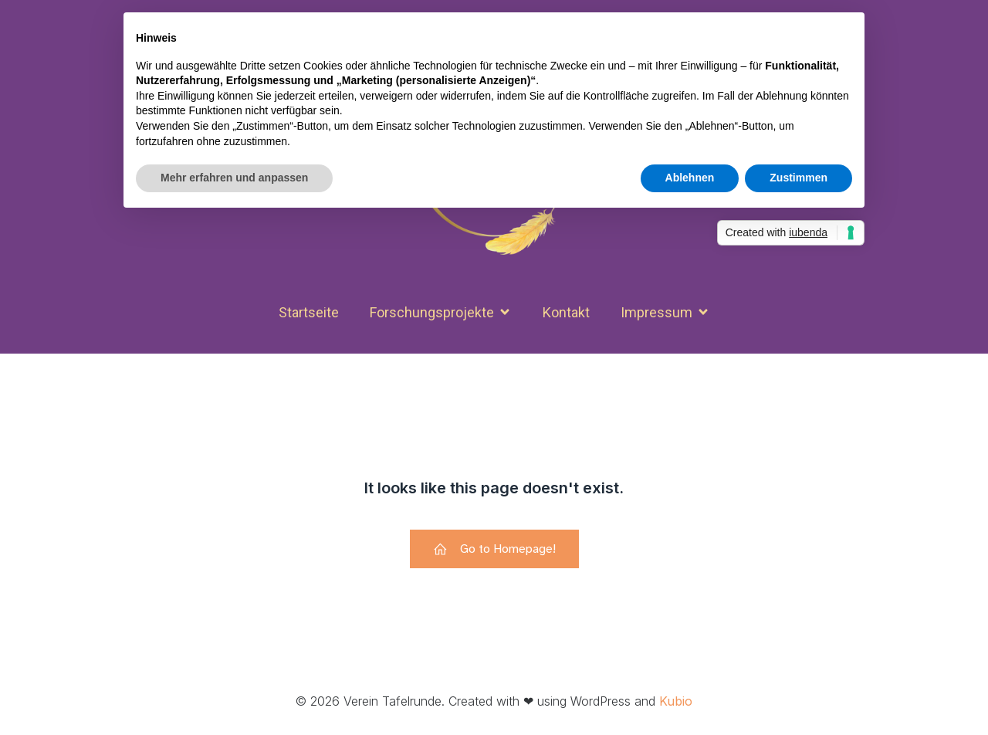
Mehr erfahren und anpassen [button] (234, 177)
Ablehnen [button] (690, 177)
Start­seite (309, 312)
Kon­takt (566, 312)
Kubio (675, 701)
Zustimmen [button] (798, 177)
